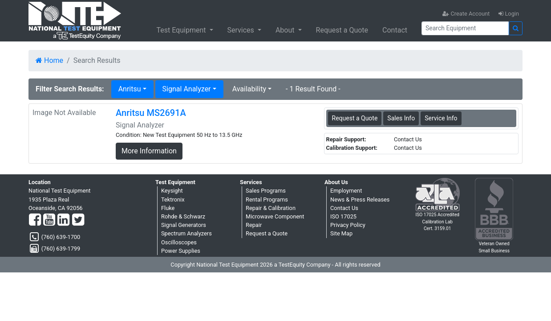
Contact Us (344, 208)
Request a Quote (342, 30)
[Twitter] (78, 220)
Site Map (341, 233)
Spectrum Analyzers (186, 233)
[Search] (465, 28)
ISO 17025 (343, 216)
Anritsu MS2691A (151, 112)
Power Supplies (180, 250)
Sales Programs (266, 190)
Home (49, 60)
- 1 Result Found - (313, 89)
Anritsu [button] (129, 89)
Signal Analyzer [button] (186, 89)
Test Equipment (181, 30)
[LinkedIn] (63, 220)
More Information (149, 151)
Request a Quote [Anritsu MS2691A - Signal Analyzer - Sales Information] (355, 118)
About (286, 30)
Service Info (441, 118)
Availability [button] (249, 89)
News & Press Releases (359, 199)
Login (508, 13)
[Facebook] (34, 220)
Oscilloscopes (179, 242)
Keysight (172, 190)
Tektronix (173, 199)
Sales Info (401, 118)
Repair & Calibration (271, 208)
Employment (346, 190)
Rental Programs (267, 199)
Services (241, 30)
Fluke (167, 208)
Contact (394, 30)
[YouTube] (49, 220)
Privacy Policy (347, 225)
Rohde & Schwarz (183, 216)
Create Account (466, 13)
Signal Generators (183, 225)
